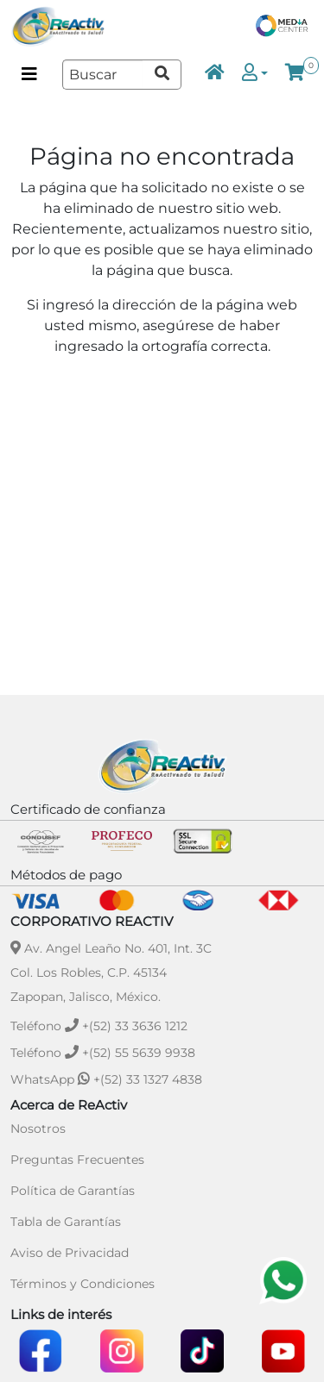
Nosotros (38, 1128)
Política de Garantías (72, 1190)
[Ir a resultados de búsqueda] (162, 74)
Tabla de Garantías (65, 1221)
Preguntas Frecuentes (77, 1159)
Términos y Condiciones (82, 1283)
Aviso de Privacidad (69, 1252)
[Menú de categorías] (29, 74)
